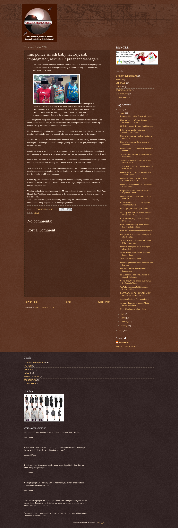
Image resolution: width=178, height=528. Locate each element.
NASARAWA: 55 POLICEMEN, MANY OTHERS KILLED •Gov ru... (135, 294)
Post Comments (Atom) (44, 307)
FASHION (120, 79)
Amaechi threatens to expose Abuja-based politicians (134, 304)
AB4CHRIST (124, 342)
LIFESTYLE (120, 83)
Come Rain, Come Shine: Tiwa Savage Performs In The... (136, 282)
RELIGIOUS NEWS (123, 90)
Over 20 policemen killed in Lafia (133, 309)
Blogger (101, 522)
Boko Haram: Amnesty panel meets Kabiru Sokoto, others (134, 226)
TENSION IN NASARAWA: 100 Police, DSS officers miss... (135, 242)
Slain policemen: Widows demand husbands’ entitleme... (133, 121)
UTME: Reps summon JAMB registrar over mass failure (135, 204)
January (124, 326)
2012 (120, 331)
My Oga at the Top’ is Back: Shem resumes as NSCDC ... (133, 179)
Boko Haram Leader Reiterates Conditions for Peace (132, 131)
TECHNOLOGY (122, 97)
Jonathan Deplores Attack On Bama (134, 299)
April (123, 314)
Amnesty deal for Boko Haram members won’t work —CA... (136, 214)
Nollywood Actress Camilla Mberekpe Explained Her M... (135, 191)
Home (67, 301)
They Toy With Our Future (130, 259)
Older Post (104, 301)
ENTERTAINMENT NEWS (126, 76)
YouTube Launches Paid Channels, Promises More (134, 288)
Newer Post (31, 301)
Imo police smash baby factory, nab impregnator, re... (134, 270)
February (124, 322)
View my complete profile (126, 346)
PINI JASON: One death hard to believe (136, 231)
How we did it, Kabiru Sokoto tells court (136, 116)
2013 (120, 110)
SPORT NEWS (122, 94)
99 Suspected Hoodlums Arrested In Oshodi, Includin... (134, 276)
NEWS (36, 213)
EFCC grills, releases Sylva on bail (134, 209)
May (123, 113)
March (123, 318)
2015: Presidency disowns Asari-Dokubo (136, 126)
